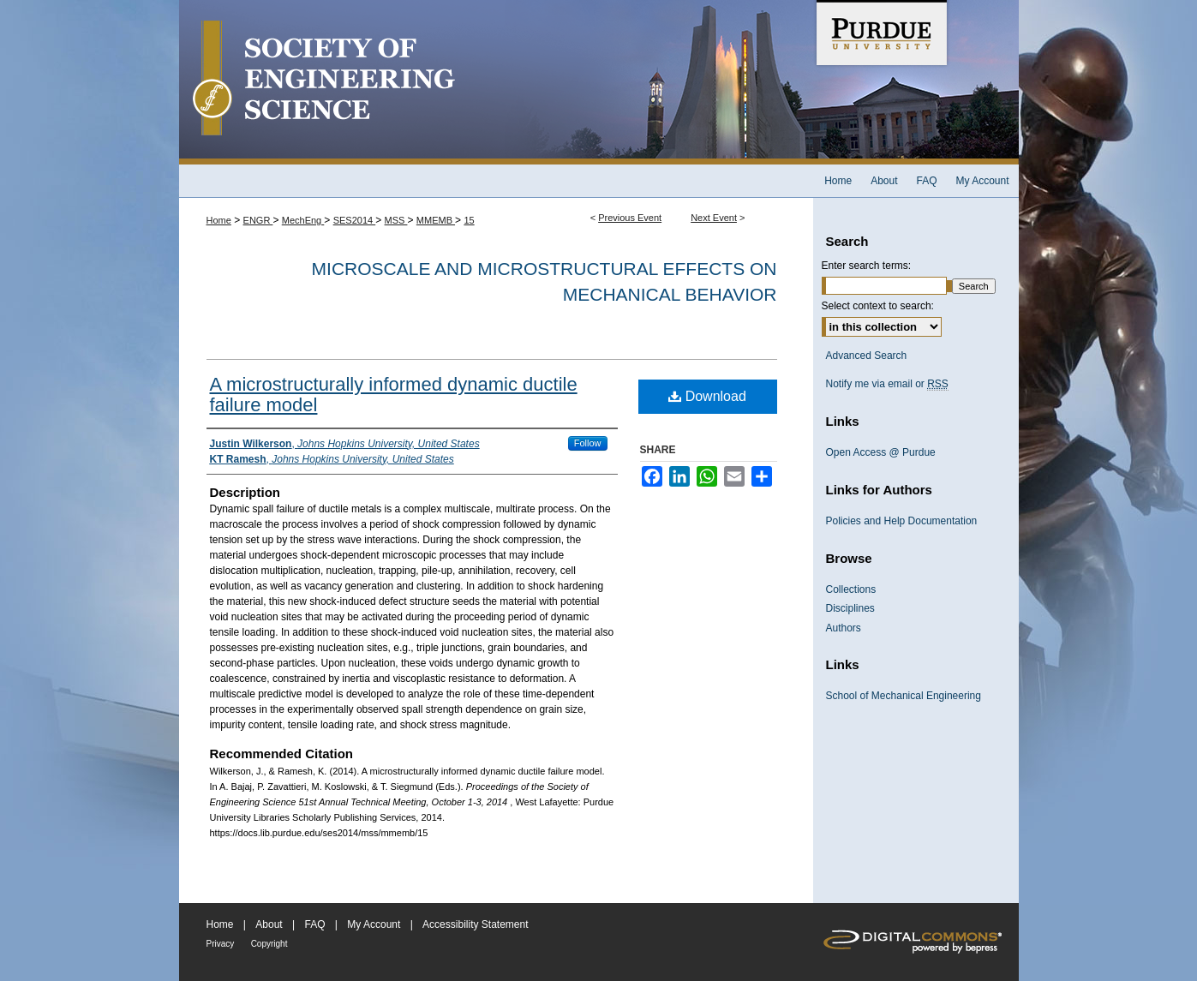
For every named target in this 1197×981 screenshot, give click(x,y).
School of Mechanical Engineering (903, 696)
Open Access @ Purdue (881, 452)
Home (218, 220)
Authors (843, 628)
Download (707, 396)
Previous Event (629, 217)
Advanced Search (866, 356)
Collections (851, 589)
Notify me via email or (887, 384)
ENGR (258, 220)
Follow (587, 443)
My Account (373, 924)
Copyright (269, 943)
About (268, 924)
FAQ (314, 924)
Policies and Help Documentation (902, 521)
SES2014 (354, 220)
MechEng (303, 220)
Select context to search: (878, 306)
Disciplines (850, 608)
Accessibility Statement (475, 924)
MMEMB (435, 220)
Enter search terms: (867, 266)
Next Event (714, 217)
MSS (396, 220)
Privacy (220, 943)
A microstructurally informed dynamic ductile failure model (394, 395)
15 (469, 220)
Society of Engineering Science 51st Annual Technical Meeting (496, 82)
